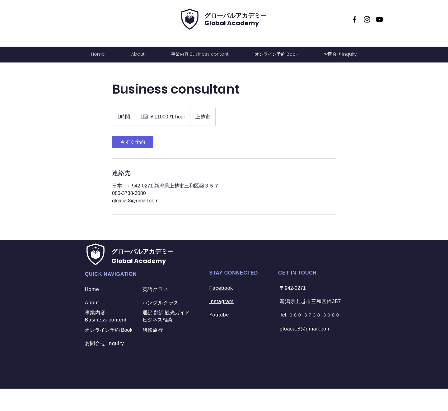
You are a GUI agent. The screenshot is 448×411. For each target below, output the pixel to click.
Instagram (221, 301)
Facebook (221, 288)
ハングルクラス (160, 302)
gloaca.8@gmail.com (305, 328)
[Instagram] (367, 19)
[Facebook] (354, 19)
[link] (132, 142)
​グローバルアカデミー (235, 15)
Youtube (219, 314)
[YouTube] (379, 19)
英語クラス (155, 289)
